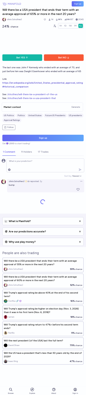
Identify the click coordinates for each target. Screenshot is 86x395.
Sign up (77, 4)
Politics (21, 115)
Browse (11, 391)
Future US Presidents (55, 115)
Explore (32, 390)
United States (35, 115)
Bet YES (22, 57)
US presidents (75, 115)
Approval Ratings (12, 120)
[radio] (60, 26)
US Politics (9, 115)
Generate (75, 107)
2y (41, 181)
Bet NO (63, 57)
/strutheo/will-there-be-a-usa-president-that (31, 98)
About (53, 391)
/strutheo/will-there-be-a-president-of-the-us (32, 94)
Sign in (75, 391)
